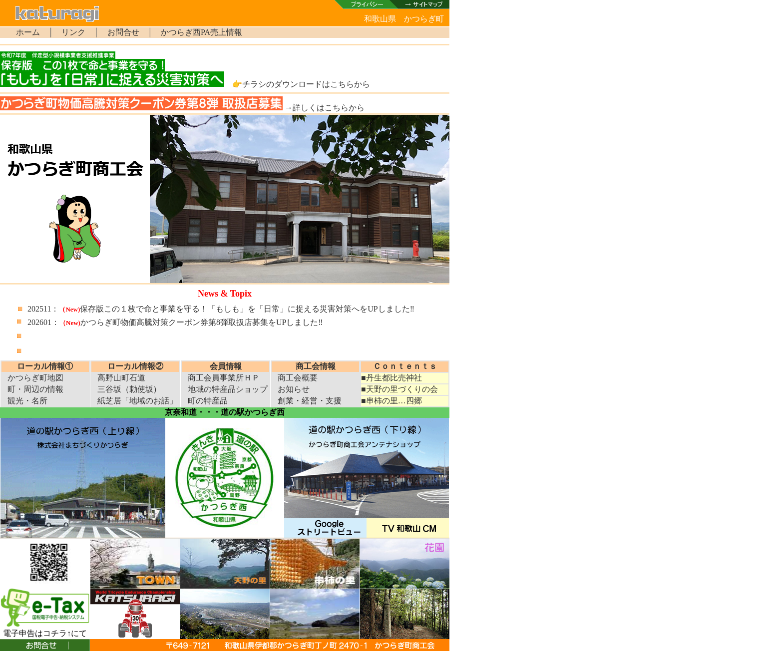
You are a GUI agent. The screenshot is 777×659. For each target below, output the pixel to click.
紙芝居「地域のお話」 (137, 400)
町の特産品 (208, 400)
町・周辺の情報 (35, 389)
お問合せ (123, 32)
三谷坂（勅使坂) (126, 389)
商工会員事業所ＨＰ (224, 377)
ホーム (28, 32)
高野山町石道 (121, 377)
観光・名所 (27, 400)
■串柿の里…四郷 (391, 400)
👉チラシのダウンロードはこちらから (301, 84)
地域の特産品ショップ (228, 389)
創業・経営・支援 (310, 400)
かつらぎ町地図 (35, 377)
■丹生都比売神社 (391, 377)
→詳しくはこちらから (325, 107)
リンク (73, 32)
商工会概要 (298, 377)
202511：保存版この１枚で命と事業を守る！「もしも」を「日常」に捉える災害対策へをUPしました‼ (220, 309)
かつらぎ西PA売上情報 (201, 32)
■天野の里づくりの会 (399, 389)
